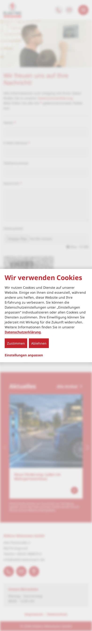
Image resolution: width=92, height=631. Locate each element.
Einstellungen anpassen (24, 355)
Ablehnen (38, 343)
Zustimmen (16, 343)
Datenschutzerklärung (23, 332)
